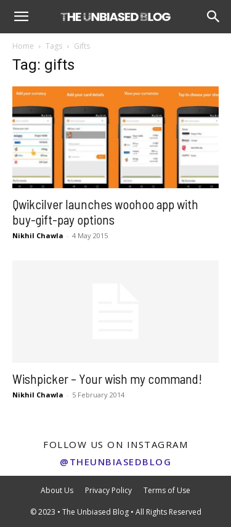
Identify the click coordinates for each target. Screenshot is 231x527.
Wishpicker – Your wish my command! (107, 378)
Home (23, 46)
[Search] (214, 16)
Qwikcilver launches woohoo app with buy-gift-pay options (105, 211)
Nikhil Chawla (37, 235)
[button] (21, 16)
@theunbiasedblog (115, 461)
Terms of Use (167, 490)
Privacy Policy (108, 490)
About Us (57, 490)
